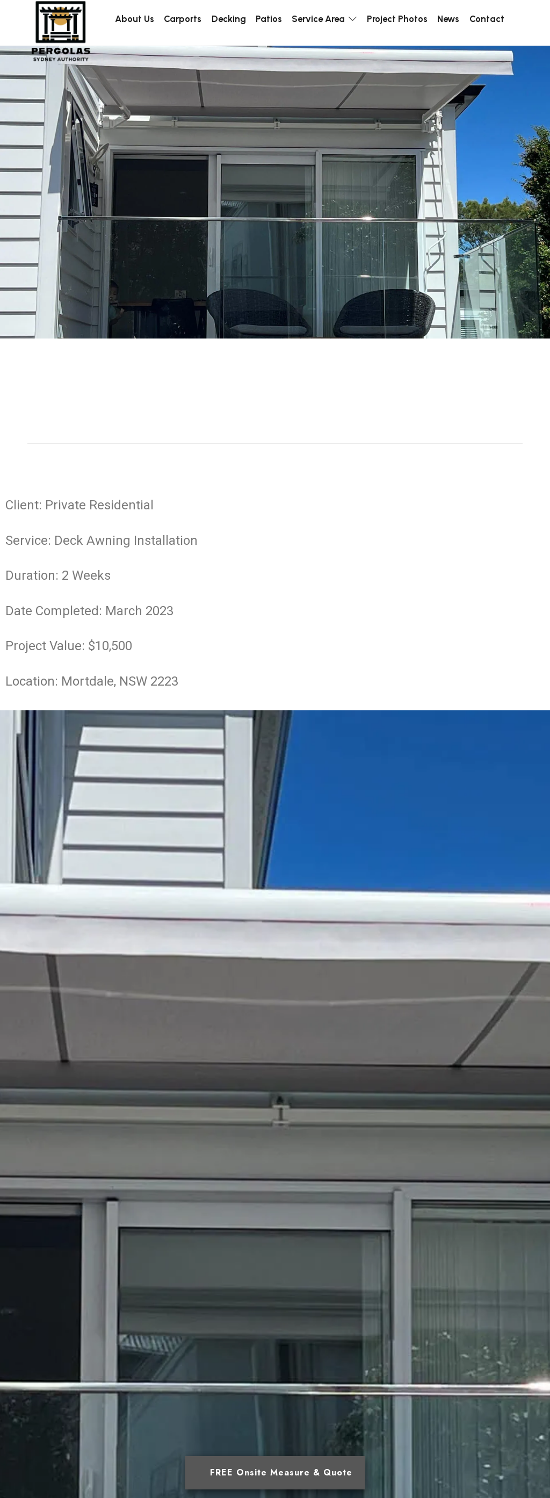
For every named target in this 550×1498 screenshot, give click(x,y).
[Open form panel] (275, 1472)
